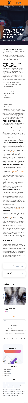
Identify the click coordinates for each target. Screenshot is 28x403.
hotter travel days (20, 208)
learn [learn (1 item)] (4, 393)
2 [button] (14, 316)
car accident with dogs (12, 151)
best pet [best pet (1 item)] (7, 383)
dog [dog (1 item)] (23, 383)
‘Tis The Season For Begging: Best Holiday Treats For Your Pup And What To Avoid (15, 339)
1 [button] (13, 316)
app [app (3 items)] (3, 383)
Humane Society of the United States (13, 172)
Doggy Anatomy (9, 309)
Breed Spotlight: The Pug (9, 328)
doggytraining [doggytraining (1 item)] (5, 391)
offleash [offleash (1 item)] (18, 393)
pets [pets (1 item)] (22, 393)
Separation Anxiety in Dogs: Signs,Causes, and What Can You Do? (14, 334)
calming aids (9, 217)
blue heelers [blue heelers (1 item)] (19, 383)
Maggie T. (13, 40)
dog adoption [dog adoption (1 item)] (5, 385)
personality (21, 214)
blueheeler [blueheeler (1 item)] (13, 383)
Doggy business (6, 26)
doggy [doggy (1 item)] (4, 387)
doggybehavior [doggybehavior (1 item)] (9, 387)
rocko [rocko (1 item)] (4, 395)
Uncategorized (6, 375)
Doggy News (6, 371)
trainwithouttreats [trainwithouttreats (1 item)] (14, 395)
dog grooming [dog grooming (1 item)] (18, 385)
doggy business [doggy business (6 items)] (17, 387)
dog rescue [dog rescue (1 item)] (19, 391)
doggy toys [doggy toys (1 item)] (18, 389)
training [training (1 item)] (8, 395)
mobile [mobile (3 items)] (8, 393)
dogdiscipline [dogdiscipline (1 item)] (12, 385)
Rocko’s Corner (7, 373)
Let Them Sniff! (7, 337)
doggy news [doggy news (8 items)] (12, 389)
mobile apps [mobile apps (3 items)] (13, 393)
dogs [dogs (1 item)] (23, 391)
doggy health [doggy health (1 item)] (5, 389)
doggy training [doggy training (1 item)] (12, 391)
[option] (14, 299)
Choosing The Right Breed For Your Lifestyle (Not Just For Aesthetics (15, 331)
